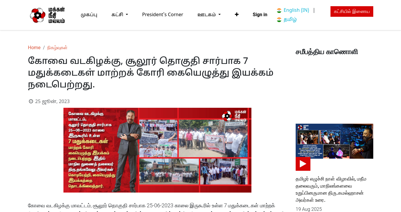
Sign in (260, 14)
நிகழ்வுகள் (57, 47)
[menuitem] (89, 15)
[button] (237, 15)
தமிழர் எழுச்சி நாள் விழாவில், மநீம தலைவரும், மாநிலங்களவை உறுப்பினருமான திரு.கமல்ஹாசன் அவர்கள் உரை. (331, 189)
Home (34, 47)
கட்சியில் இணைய (352, 11)
